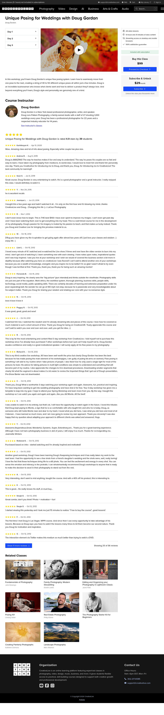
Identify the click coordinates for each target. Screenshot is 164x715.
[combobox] (145, 9)
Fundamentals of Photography (18, 582)
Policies (82, 699)
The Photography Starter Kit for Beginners (97, 616)
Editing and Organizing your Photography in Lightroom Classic (98, 583)
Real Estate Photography (55, 614)
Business (93, 9)
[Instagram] (52, 685)
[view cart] (133, 2)
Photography (46, 9)
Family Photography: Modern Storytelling (57, 583)
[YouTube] (41, 685)
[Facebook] (47, 685)
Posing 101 (10, 614)
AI (83, 9)
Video (61, 9)
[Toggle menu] (162, 9)
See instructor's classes (31, 125)
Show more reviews (18, 545)
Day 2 (10, 38)
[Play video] (79, 50)
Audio (125, 9)
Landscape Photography (55, 644)
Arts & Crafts (110, 9)
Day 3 (10, 45)
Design (73, 9)
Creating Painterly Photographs (19, 644)
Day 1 (10, 31)
